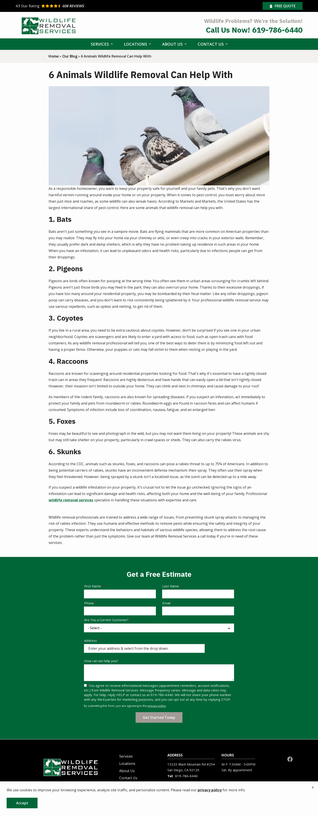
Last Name (170, 586)
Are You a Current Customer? (106, 620)
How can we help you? (101, 661)
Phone (89, 603)
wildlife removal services (71, 500)
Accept (22, 803)
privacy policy (157, 706)
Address (90, 640)
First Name (92, 586)
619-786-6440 (186, 776)
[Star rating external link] (87, 6)
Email (166, 603)
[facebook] (290, 758)
